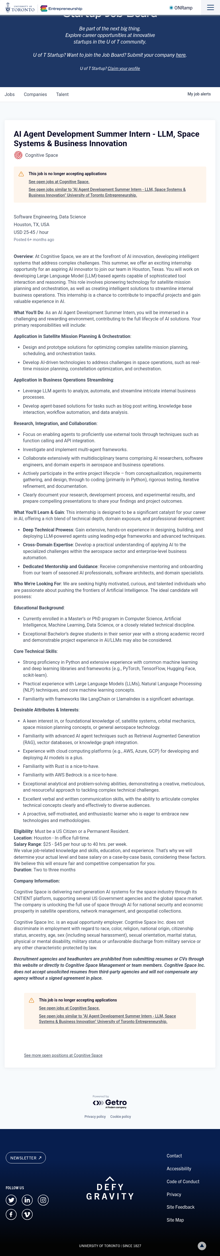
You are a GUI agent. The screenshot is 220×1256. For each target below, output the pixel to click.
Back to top (203, 1246)
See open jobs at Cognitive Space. (59, 181)
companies (35, 94)
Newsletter (25, 1157)
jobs (10, 94)
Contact (174, 1155)
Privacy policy (95, 1117)
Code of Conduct (183, 1181)
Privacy (174, 1194)
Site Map (175, 1219)
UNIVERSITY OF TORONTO (99, 1245)
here (181, 61)
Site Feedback (181, 1207)
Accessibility (179, 1168)
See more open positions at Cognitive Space (63, 1055)
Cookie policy (120, 1117)
